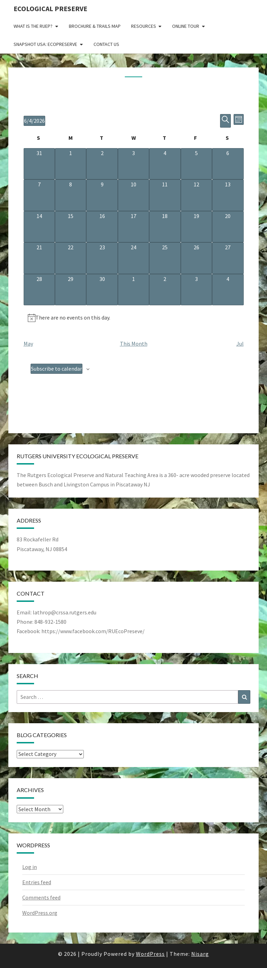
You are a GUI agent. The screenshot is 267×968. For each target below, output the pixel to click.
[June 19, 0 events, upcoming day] (196, 226)
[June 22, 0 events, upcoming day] (70, 258)
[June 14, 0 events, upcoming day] (39, 226)
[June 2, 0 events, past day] (102, 163)
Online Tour (185, 26)
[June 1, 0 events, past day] (70, 163)
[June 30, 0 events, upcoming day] (102, 289)
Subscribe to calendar (56, 368)
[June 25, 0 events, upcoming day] (164, 258)
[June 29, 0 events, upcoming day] (70, 289)
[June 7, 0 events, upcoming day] (39, 195)
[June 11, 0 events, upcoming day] (164, 195)
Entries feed (36, 882)
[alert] (134, 317)
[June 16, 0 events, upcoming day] (102, 226)
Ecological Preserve (50, 8)
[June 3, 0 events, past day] (133, 163)
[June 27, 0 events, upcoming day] (227, 258)
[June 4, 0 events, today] (164, 163)
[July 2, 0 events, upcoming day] (164, 289)
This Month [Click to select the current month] (133, 343)
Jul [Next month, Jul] (240, 343)
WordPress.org (39, 912)
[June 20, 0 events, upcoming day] (227, 226)
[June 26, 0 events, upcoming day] (196, 258)
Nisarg (200, 953)
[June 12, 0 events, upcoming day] (196, 195)
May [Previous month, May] (28, 343)
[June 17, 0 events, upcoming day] (133, 226)
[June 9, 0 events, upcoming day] (102, 195)
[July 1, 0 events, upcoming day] (133, 289)
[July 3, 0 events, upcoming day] (196, 289)
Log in (29, 866)
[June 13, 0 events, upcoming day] (227, 195)
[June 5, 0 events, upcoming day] (196, 163)
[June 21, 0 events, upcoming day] (39, 258)
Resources (143, 26)
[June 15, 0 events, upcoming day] (70, 226)
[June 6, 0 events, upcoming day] (227, 163)
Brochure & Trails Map (95, 26)
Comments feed (41, 897)
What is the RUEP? (33, 26)
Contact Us (106, 44)
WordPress (150, 953)
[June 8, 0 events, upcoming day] (70, 195)
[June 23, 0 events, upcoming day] (102, 258)
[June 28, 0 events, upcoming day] (39, 289)
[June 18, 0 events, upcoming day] (164, 226)
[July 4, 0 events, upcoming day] (227, 289)
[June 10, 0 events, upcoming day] (133, 195)
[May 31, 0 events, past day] (39, 163)
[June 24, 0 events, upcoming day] (133, 258)
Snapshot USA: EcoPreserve (45, 44)
